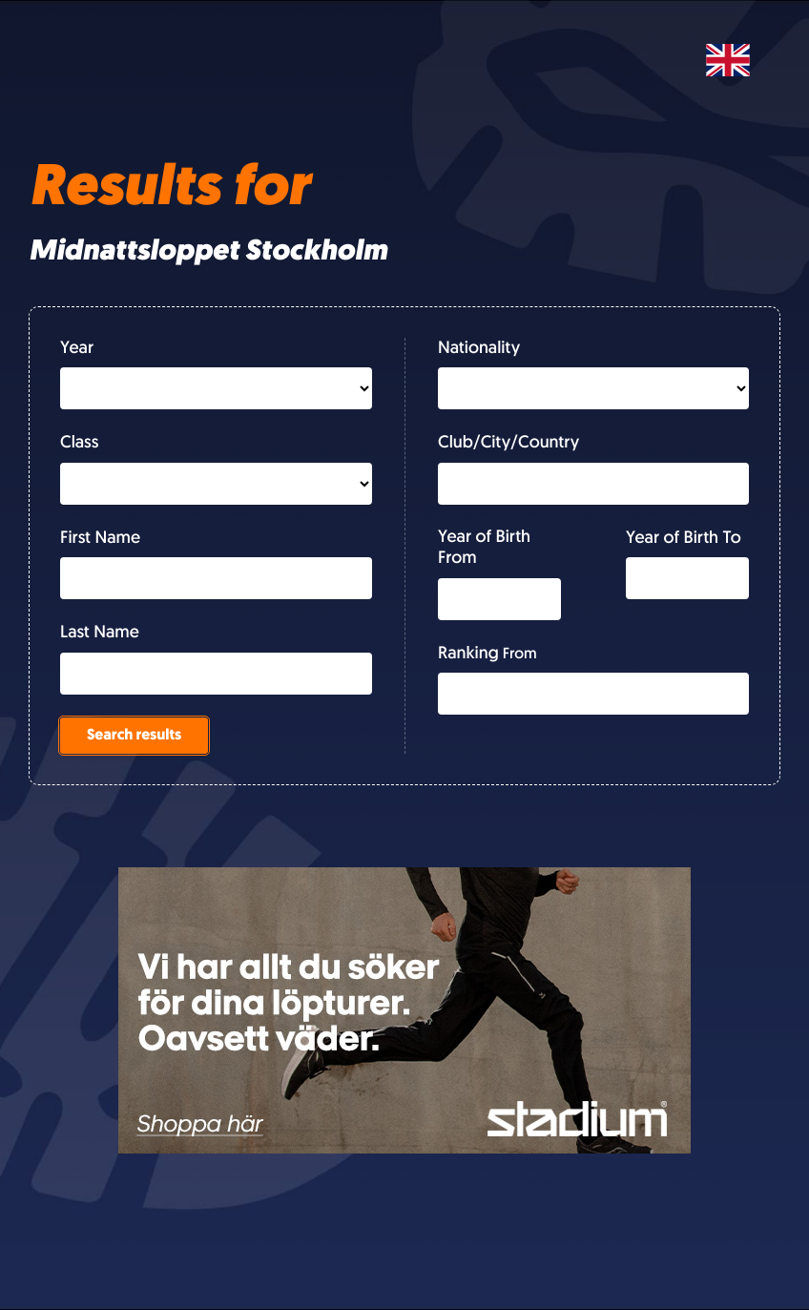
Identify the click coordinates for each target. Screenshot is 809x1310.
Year (76, 349)
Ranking (468, 654)
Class (79, 443)
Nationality (479, 349)
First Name (100, 539)
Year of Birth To (683, 539)
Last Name (99, 633)
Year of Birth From (484, 549)
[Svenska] (728, 60)
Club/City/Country (508, 443)
